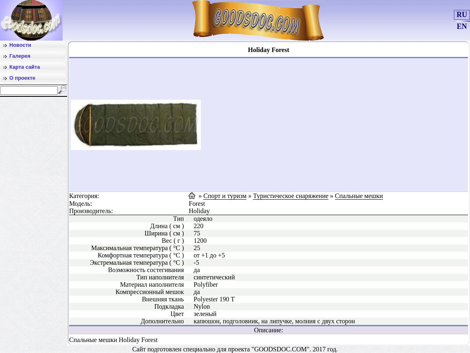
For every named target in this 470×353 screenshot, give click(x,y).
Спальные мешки (359, 195)
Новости (20, 45)
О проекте (22, 78)
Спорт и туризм (224, 195)
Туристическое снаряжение (290, 195)
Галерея (19, 56)
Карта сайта (24, 67)
